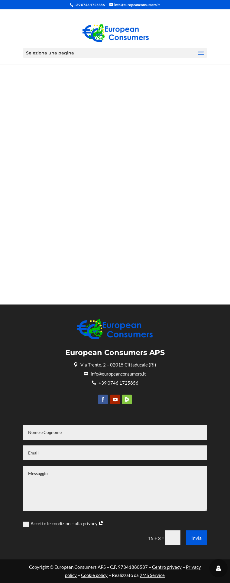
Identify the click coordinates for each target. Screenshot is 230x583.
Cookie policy (94, 575)
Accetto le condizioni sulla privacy (63, 524)
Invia (196, 538)
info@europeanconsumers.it (115, 373)
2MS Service (152, 575)
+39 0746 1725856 (115, 383)
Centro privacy (167, 567)
